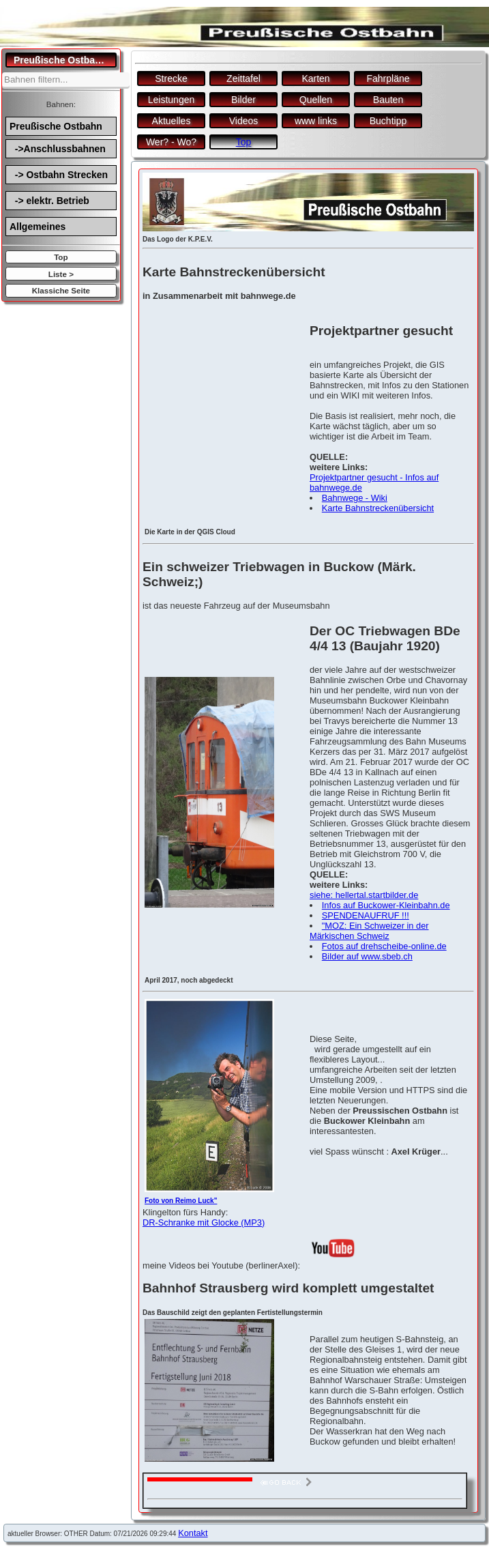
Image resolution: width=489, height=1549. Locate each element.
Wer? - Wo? (171, 141)
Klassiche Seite (61, 290)
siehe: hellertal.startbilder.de (364, 895)
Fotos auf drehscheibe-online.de (384, 946)
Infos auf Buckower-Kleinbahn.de (386, 905)
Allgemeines (37, 226)
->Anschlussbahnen (58, 148)
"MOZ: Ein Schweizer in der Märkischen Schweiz (369, 931)
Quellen (315, 99)
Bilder (243, 99)
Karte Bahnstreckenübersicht (378, 508)
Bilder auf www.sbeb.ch (367, 956)
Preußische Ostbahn (56, 126)
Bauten (388, 99)
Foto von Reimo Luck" (181, 1200)
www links (316, 120)
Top (61, 256)
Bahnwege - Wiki (354, 498)
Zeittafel (243, 78)
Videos (243, 120)
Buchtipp (388, 120)
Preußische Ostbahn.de (65, 60)
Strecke (171, 78)
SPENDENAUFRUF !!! (365, 915)
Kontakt (192, 1533)
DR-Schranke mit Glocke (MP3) (204, 1222)
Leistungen (171, 99)
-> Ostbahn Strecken (59, 174)
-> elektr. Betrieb (49, 200)
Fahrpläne (387, 78)
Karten (315, 78)
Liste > (61, 274)
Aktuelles (171, 120)
